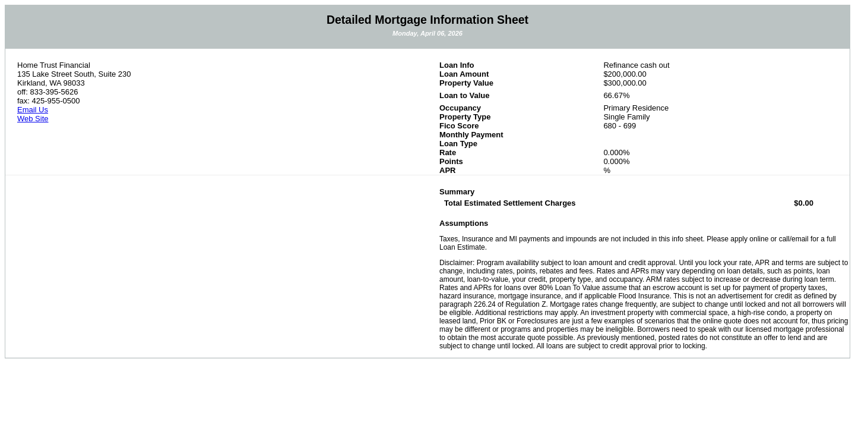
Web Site (33, 118)
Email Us (32, 109)
